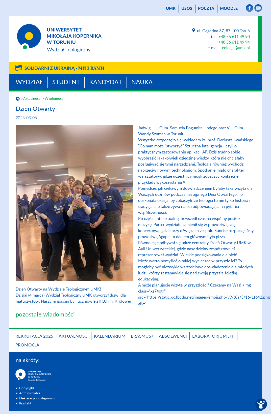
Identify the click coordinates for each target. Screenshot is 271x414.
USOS (186, 9)
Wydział (29, 82)
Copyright (26, 388)
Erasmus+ (142, 336)
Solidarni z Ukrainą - (64, 68)
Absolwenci (173, 336)
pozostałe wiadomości (45, 315)
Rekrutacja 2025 (34, 336)
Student (66, 82)
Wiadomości (54, 99)
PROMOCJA (27, 345)
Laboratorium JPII (213, 336)
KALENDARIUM (110, 336)
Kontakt (25, 403)
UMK (171, 9)
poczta (206, 9)
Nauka (142, 82)
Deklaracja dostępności (37, 398)
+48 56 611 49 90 (234, 37)
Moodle (229, 9)
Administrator (29, 393)
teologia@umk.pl (235, 48)
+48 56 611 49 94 (234, 42)
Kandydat (105, 82)
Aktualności (32, 99)
